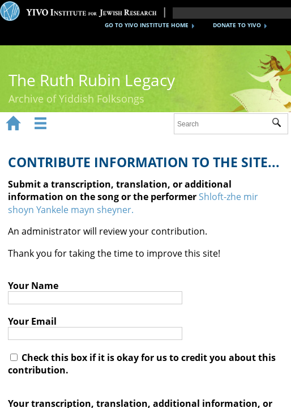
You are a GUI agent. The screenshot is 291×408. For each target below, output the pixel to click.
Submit (280, 124)
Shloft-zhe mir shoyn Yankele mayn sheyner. (133, 202)
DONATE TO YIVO (237, 25)
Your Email (32, 321)
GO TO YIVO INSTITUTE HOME (147, 25)
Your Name (33, 285)
